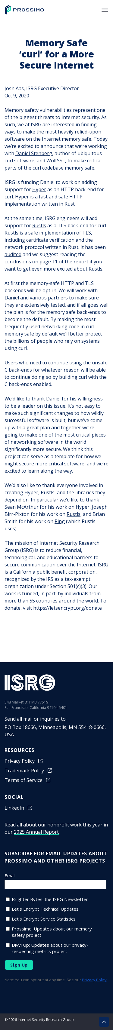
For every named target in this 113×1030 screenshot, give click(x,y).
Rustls (39, 225)
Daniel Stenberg (33, 153)
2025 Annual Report (36, 832)
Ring (60, 521)
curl (9, 160)
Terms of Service (28, 780)
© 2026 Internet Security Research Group (39, 1019)
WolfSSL (55, 160)
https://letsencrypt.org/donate (67, 608)
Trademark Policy (29, 770)
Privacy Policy (24, 761)
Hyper (39, 189)
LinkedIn (19, 808)
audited (13, 254)
